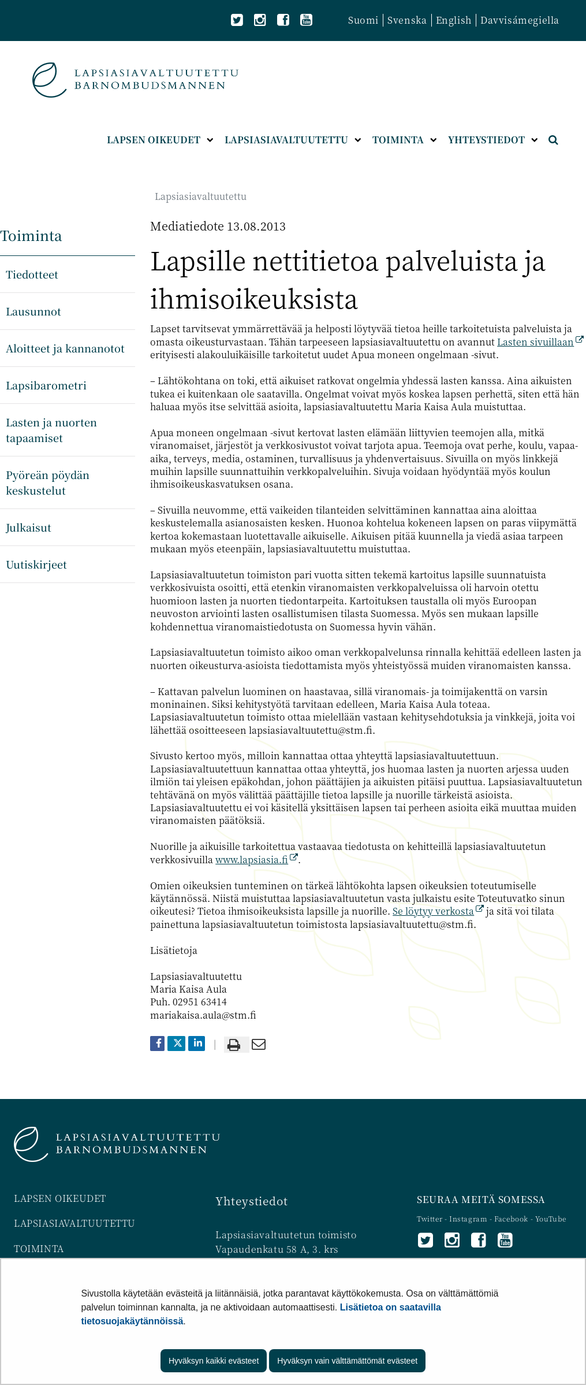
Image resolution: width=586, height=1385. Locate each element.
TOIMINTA (39, 1248)
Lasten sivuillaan (540, 341)
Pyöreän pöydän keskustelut (47, 482)
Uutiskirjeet (36, 563)
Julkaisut (28, 526)
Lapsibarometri (46, 384)
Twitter (431, 1218)
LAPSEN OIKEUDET (60, 1198)
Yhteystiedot (251, 1200)
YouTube (550, 1218)
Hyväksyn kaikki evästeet (214, 1360)
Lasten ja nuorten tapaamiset (51, 429)
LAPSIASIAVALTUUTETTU (75, 1223)
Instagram (469, 1218)
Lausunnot (33, 310)
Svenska (407, 20)
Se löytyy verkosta (438, 911)
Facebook (511, 1218)
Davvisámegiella (519, 20)
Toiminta (31, 235)
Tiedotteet (32, 273)
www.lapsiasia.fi (256, 859)
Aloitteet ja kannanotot (65, 347)
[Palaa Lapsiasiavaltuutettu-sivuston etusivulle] (135, 80)
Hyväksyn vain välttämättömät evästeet (347, 1360)
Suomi (363, 20)
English (454, 20)
